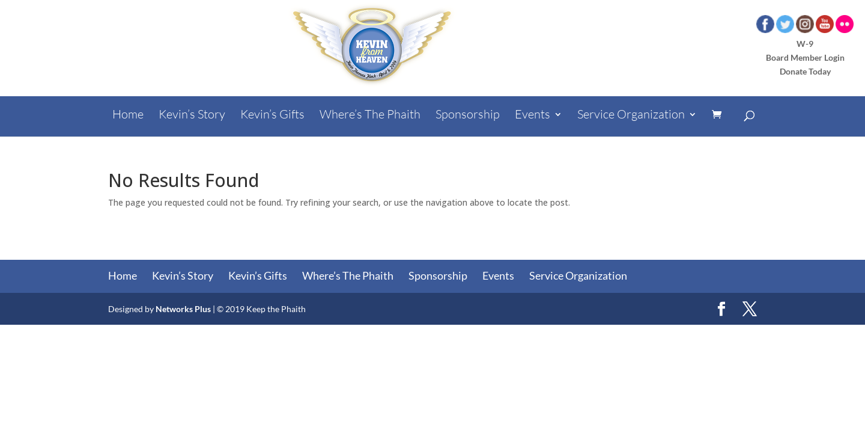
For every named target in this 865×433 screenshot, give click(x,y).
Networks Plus (183, 309)
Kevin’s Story (192, 115)
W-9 (805, 43)
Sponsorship (468, 115)
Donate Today (805, 71)
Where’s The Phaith (370, 115)
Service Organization (631, 115)
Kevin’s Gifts (272, 115)
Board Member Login (805, 57)
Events (532, 115)
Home (128, 115)
